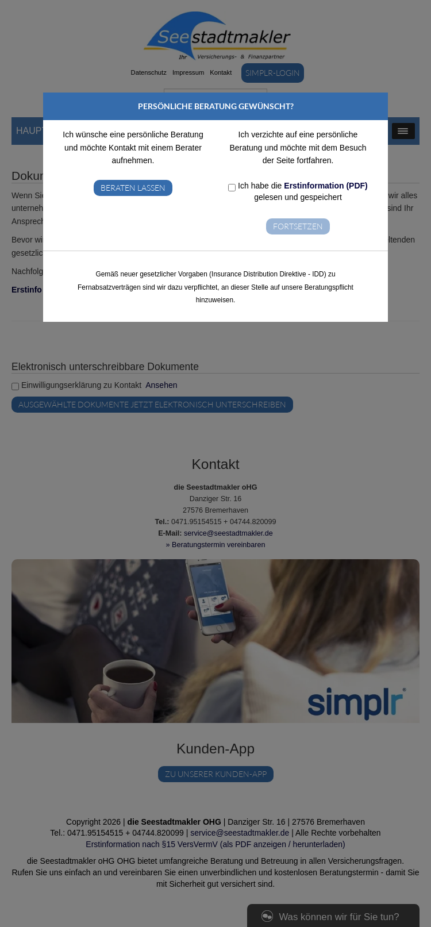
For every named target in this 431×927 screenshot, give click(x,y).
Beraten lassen (133, 188)
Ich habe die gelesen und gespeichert (298, 191)
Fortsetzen (298, 226)
